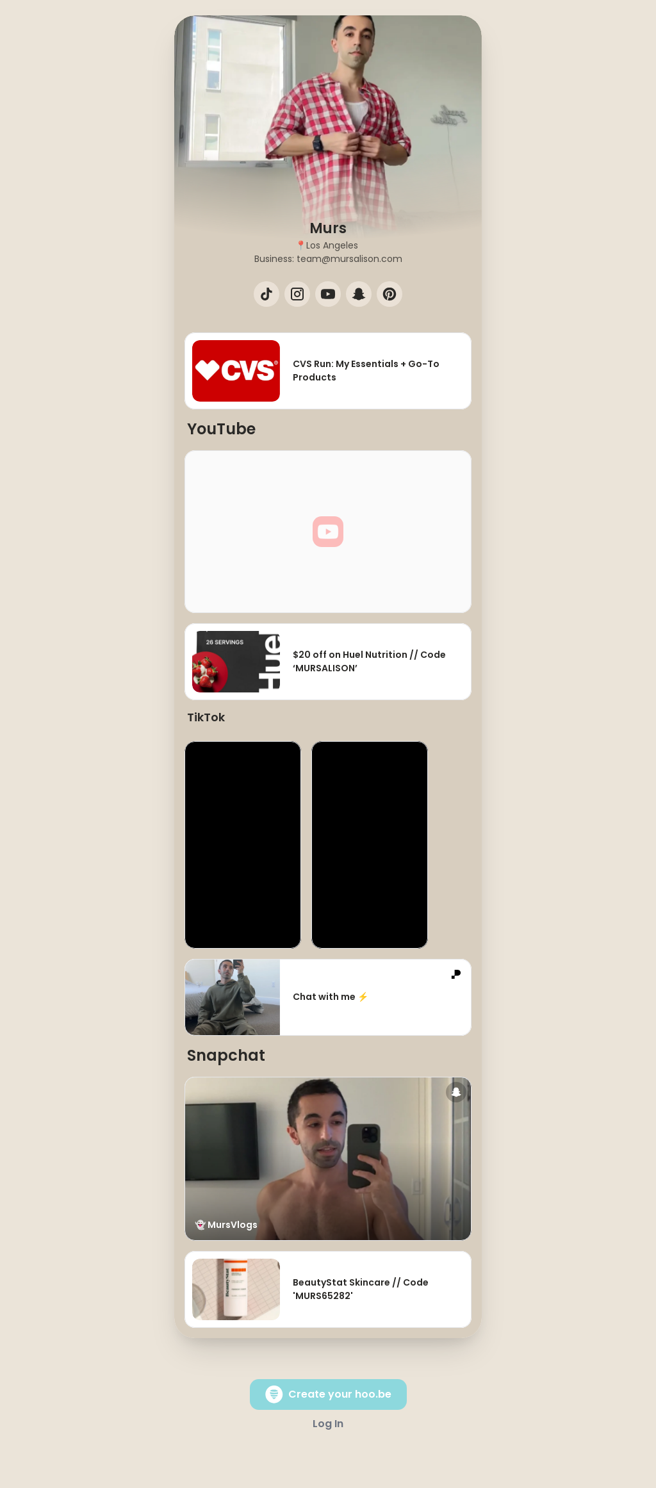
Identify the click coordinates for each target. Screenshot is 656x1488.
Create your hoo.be (328, 1394)
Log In (328, 1423)
